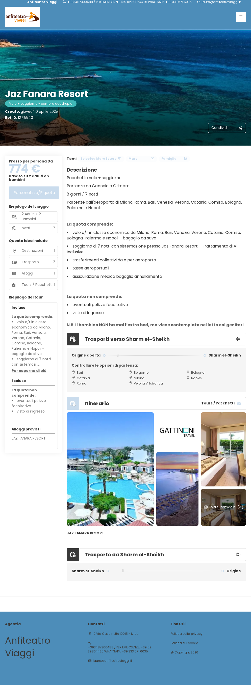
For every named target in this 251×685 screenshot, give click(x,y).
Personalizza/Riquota (34, 193)
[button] (29, 370)
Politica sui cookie (184, 643)
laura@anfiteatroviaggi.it (221, 2)
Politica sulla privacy (187, 634)
